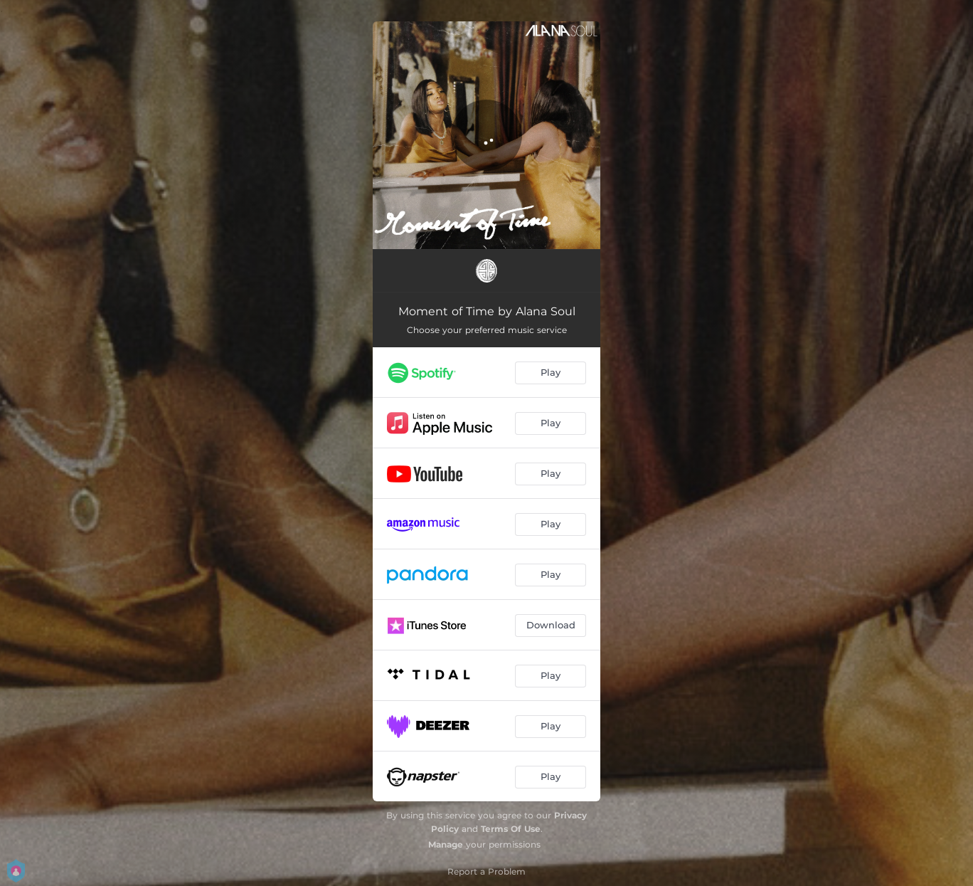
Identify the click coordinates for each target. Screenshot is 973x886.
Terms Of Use (511, 828)
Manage (445, 844)
